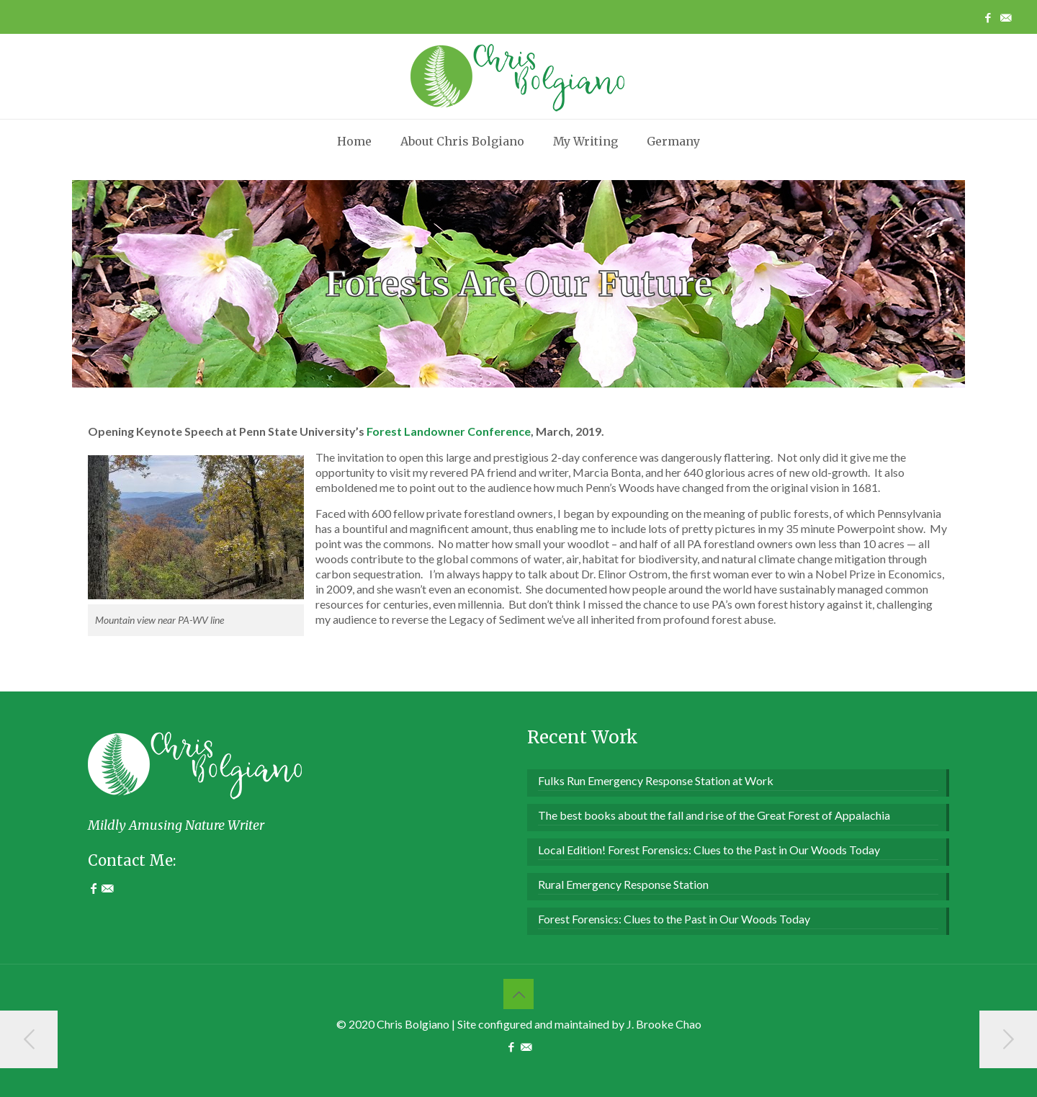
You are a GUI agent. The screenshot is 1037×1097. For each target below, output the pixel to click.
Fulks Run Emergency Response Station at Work (655, 780)
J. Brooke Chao (664, 1024)
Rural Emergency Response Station (623, 884)
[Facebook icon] (987, 17)
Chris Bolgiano (413, 1024)
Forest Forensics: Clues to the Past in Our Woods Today (674, 919)
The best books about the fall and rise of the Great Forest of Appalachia (714, 815)
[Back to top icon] (518, 994)
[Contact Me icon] (1005, 17)
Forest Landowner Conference (449, 431)
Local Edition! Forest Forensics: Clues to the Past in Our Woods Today (709, 849)
